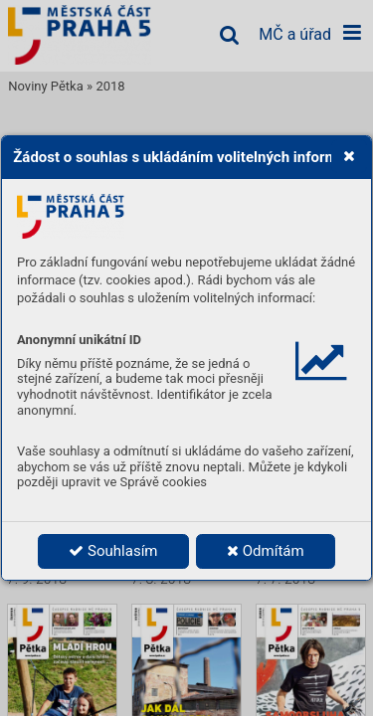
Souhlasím (113, 551)
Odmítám (265, 551)
